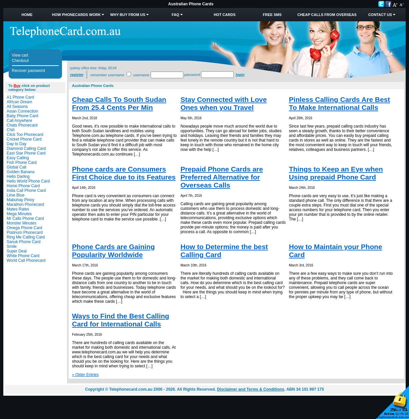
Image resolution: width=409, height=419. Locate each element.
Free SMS (272, 15)
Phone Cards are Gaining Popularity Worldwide (113, 250)
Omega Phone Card (24, 227)
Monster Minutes (21, 223)
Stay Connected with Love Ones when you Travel (223, 103)
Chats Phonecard (22, 125)
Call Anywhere (19, 120)
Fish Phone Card (22, 162)
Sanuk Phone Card (23, 241)
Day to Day (16, 144)
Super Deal (17, 251)
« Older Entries (85, 374)
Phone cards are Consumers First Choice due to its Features (124, 173)
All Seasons (17, 106)
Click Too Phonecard (25, 134)
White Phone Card (23, 255)
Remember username (107, 75)
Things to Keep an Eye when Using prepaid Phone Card (336, 173)
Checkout (20, 60)
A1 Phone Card (20, 97)
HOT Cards (224, 15)
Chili (10, 130)
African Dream (19, 102)
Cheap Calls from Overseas (327, 15)
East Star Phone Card (26, 153)
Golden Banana (20, 172)
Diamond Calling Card (26, 148)
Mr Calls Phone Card (25, 218)
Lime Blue (15, 195)
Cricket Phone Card (24, 139)
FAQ (175, 15)
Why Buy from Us (127, 15)
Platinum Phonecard (25, 232)
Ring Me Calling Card (26, 237)
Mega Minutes (19, 213)
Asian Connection (22, 111)
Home (27, 15)
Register (76, 75)
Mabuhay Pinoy (20, 200)
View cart (20, 55)
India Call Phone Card (26, 190)
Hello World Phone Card (28, 181)
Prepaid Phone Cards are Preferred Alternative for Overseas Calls (221, 177)
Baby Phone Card (22, 116)
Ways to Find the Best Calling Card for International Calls (120, 320)
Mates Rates (18, 209)
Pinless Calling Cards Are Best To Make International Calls (339, 103)
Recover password (28, 70)
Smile (12, 246)
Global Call (16, 167)
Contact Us (380, 15)
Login (240, 75)
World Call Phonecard (26, 260)
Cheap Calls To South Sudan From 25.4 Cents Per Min (119, 103)
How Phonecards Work (76, 15)
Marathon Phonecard (25, 204)
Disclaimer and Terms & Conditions (250, 389)
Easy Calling (18, 158)
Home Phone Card (23, 186)
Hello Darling (18, 176)
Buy (17, 86)
